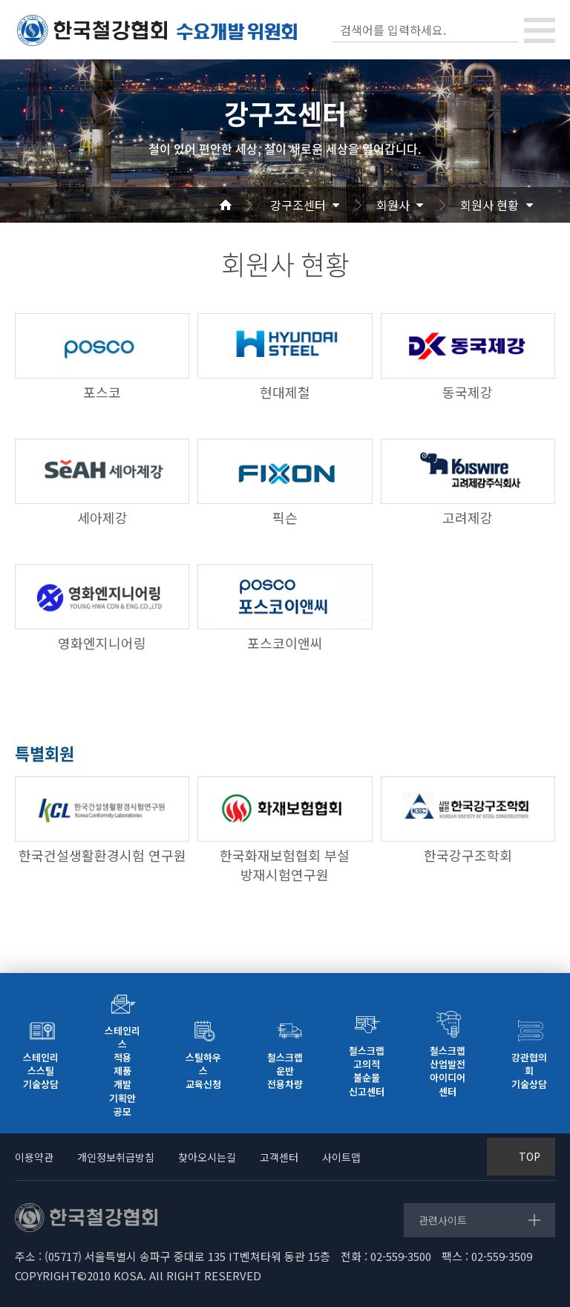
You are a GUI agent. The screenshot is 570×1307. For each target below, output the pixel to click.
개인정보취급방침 (115, 1157)
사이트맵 (341, 1157)
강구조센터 (298, 205)
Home (243, 205)
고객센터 (279, 1157)
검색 (505, 29)
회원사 (393, 205)
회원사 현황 (489, 205)
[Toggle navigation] (539, 30)
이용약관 (34, 1157)
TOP (529, 1156)
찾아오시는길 (207, 1157)
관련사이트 (443, 1220)
